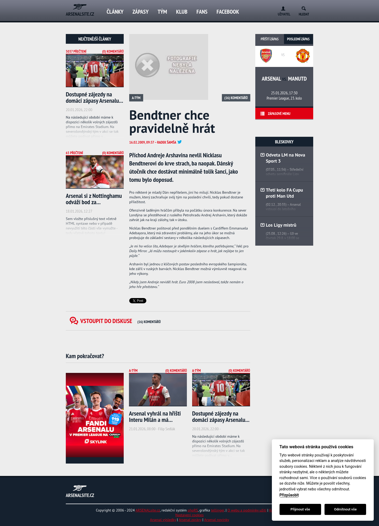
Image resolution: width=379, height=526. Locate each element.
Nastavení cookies (189, 515)
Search (305, 7)
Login (282, 7)
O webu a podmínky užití (246, 510)
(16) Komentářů (236, 97)
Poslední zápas (298, 39)
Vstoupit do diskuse (120, 321)
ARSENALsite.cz (148, 510)
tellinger (217, 510)
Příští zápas (270, 39)
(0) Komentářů (113, 51)
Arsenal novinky (216, 519)
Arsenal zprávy (190, 519)
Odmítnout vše (345, 509)
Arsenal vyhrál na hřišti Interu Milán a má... (155, 416)
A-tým (136, 97)
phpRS (193, 510)
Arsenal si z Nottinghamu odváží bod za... (94, 199)
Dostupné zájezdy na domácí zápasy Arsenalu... (94, 97)
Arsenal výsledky (163, 519)
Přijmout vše (300, 509)
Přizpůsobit (289, 495)
